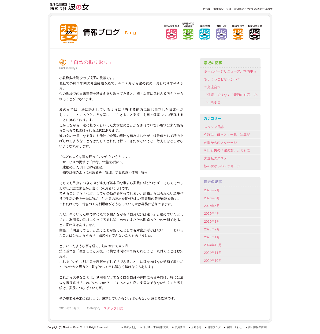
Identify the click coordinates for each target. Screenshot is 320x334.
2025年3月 (212, 221)
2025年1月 (212, 237)
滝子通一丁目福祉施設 (156, 327)
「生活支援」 (214, 103)
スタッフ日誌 (113, 308)
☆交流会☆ (212, 87)
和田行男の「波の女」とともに (227, 150)
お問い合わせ (234, 327)
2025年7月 (212, 190)
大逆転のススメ (215, 158)
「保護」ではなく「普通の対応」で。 (232, 95)
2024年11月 (213, 253)
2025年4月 (212, 213)
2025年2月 (212, 229)
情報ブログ (214, 327)
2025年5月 (212, 206)
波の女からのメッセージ (222, 166)
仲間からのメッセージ (220, 142)
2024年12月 (213, 245)
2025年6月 (212, 198)
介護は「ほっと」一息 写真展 (227, 134)
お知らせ (196, 327)
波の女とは (130, 327)
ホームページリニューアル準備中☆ (230, 71)
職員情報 (180, 327)
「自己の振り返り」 (91, 62)
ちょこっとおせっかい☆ (222, 79)
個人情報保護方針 (258, 327)
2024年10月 (213, 261)
